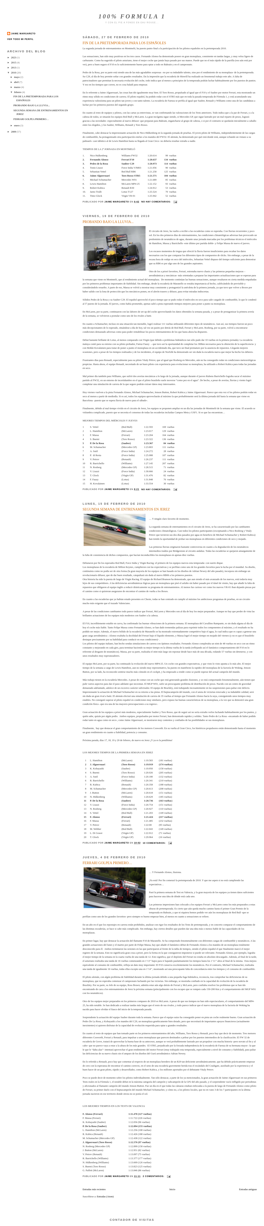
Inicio (172, 1189)
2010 (14, 72)
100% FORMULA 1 (132, 16)
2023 (14, 57)
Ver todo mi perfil (20, 39)
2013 (14, 67)
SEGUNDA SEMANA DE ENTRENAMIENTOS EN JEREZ (126, 509)
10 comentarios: (155, 843)
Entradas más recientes (94, 1189)
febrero (18, 92)
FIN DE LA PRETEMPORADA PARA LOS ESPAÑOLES (124, 43)
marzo (17, 87)
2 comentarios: (154, 1176)
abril (16, 82)
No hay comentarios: (156, 202)
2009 (14, 131)
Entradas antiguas (248, 1189)
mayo (17, 77)
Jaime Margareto (23, 33)
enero (17, 125)
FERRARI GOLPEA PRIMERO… (107, 863)
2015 (14, 62)
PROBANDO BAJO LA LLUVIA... (108, 222)
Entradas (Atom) (105, 1196)
